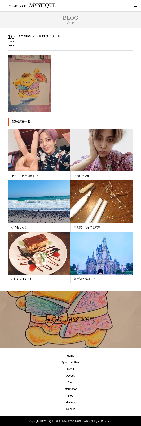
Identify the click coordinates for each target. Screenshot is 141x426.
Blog (70, 395)
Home (70, 355)
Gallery (70, 402)
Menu (70, 368)
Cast (70, 382)
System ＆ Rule (70, 362)
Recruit (70, 409)
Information (70, 389)
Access (70, 375)
